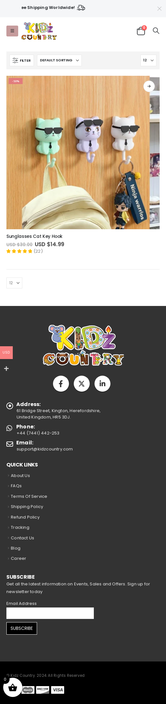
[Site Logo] (39, 31)
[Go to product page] (83, 152)
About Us (20, 476)
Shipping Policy (27, 507)
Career (18, 558)
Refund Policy (25, 517)
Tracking (20, 527)
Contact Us (22, 538)
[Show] (148, 60)
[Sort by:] (59, 60)
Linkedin (102, 384)
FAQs (16, 486)
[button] (12, 31)
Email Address (21, 603)
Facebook (61, 384)
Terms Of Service (29, 496)
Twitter (82, 384)
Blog (15, 548)
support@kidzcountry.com (45, 449)
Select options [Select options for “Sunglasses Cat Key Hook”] (149, 86)
